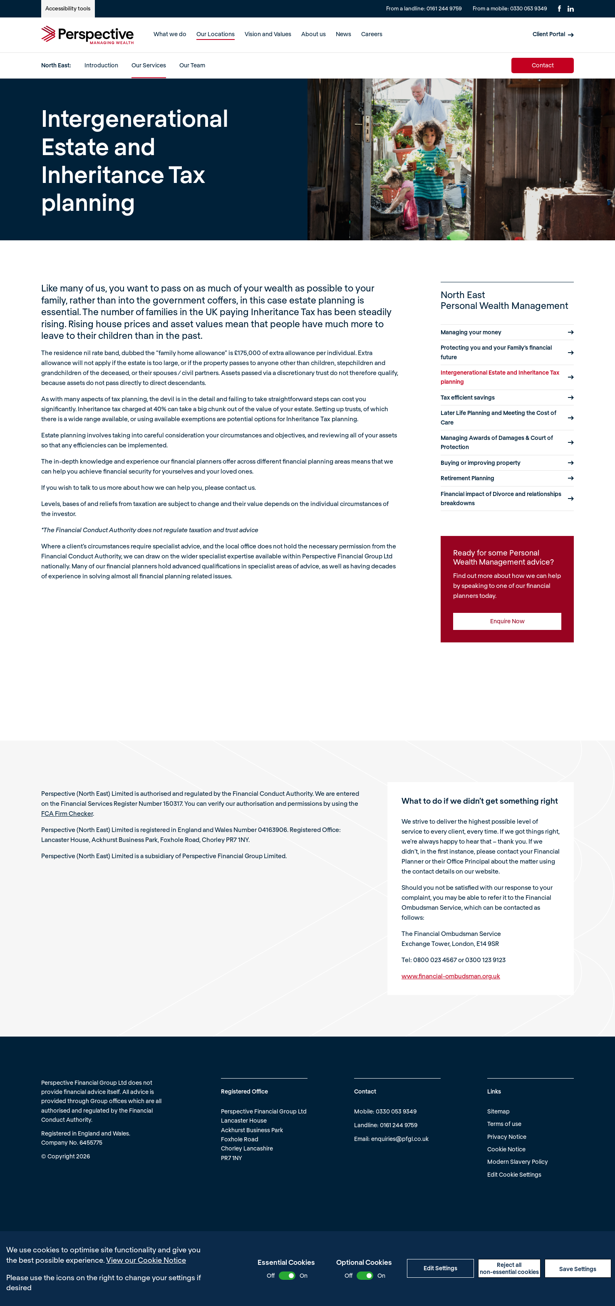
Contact (543, 65)
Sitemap (498, 1111)
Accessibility (67, 8)
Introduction (101, 65)
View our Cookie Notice (146, 1259)
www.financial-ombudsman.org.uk (451, 976)
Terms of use (504, 1123)
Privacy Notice (506, 1136)
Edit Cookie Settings (514, 1174)
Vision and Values (268, 33)
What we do (170, 33)
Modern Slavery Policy (517, 1161)
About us (313, 33)
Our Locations (215, 33)
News (343, 33)
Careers (371, 33)
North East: (56, 65)
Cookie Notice (506, 1149)
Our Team (192, 65)
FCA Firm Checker (67, 813)
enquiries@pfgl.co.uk (400, 1138)
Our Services (148, 65)
